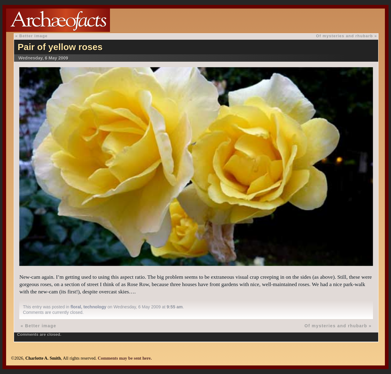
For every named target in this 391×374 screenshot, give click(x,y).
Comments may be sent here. (125, 358)
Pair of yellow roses (60, 47)
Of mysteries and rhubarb (344, 36)
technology (94, 306)
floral (76, 306)
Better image (33, 36)
